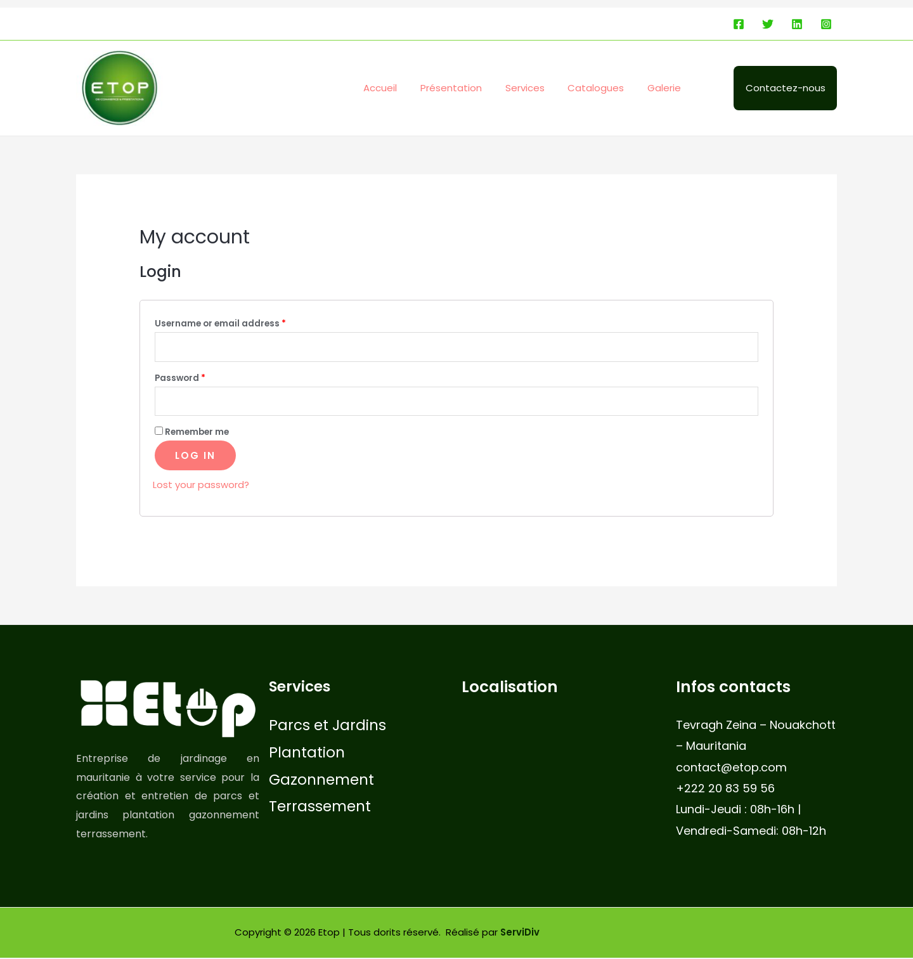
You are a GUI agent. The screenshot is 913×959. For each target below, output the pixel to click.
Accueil (403, 87)
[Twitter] (768, 24)
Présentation (470, 87)
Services (539, 87)
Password (180, 379)
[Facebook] (738, 24)
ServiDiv (520, 934)
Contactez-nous (787, 87)
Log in (195, 456)
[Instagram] (826, 24)
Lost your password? (201, 485)
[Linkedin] (797, 24)
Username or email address (220, 324)
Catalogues (606, 87)
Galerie (670, 87)
